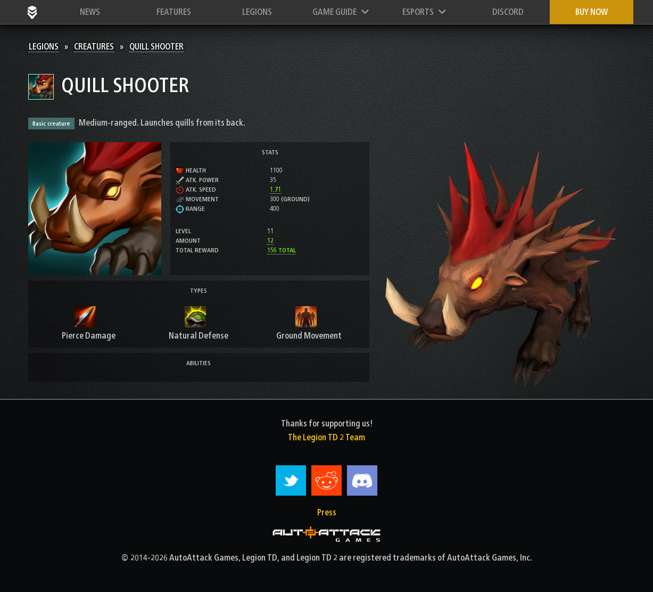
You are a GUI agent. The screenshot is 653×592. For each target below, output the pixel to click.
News (90, 12)
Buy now (591, 12)
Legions (257, 12)
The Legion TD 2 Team (326, 437)
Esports (424, 12)
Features (173, 12)
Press (326, 512)
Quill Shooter (156, 47)
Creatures (94, 47)
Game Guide (340, 12)
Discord (508, 12)
